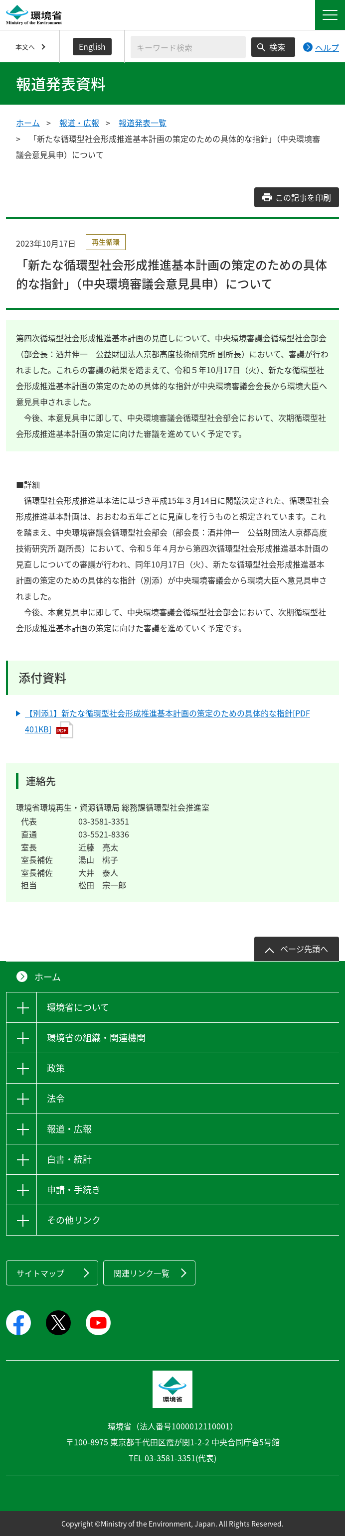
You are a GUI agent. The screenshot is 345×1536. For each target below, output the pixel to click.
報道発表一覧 (143, 123)
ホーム (28, 123)
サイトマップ (40, 1273)
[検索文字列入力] (188, 47)
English (92, 46)
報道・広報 (79, 123)
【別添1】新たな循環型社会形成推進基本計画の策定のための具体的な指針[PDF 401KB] (167, 723)
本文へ (25, 46)
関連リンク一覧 (142, 1273)
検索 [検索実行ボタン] (277, 47)
